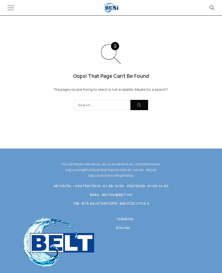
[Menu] (11, 7)
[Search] (211, 7)
